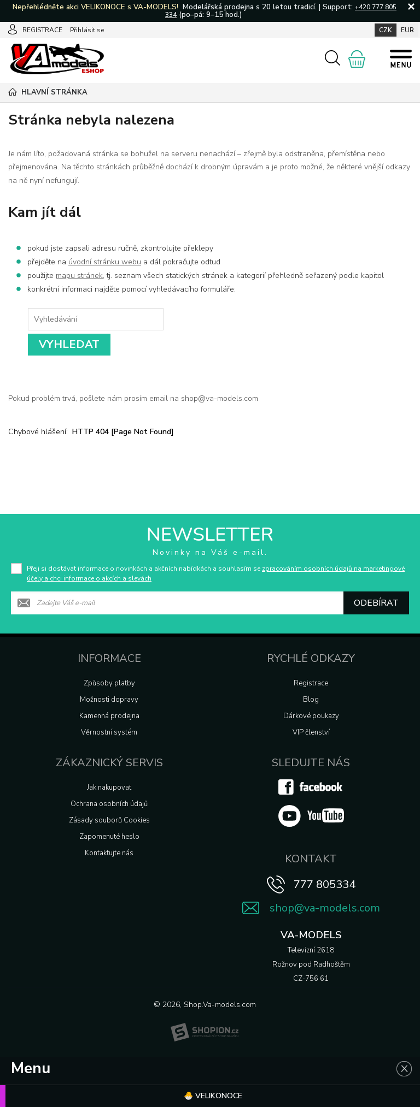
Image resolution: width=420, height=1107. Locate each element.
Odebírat (376, 603)
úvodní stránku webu (104, 262)
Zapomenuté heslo (109, 837)
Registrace (311, 683)
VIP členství (311, 732)
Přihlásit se (87, 30)
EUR (407, 30)
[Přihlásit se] (12, 29)
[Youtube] (311, 825)
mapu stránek (79, 275)
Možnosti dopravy (109, 700)
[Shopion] (204, 1032)
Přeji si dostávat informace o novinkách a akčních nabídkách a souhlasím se (216, 573)
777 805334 (324, 884)
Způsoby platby (109, 683)
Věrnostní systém (109, 732)
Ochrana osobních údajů (109, 804)
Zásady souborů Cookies (109, 820)
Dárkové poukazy (311, 716)
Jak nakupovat (109, 787)
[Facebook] (311, 792)
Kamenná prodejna (109, 716)
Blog (311, 700)
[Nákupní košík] (356, 59)
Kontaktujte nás (109, 853)
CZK (385, 30)
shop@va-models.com (325, 908)
